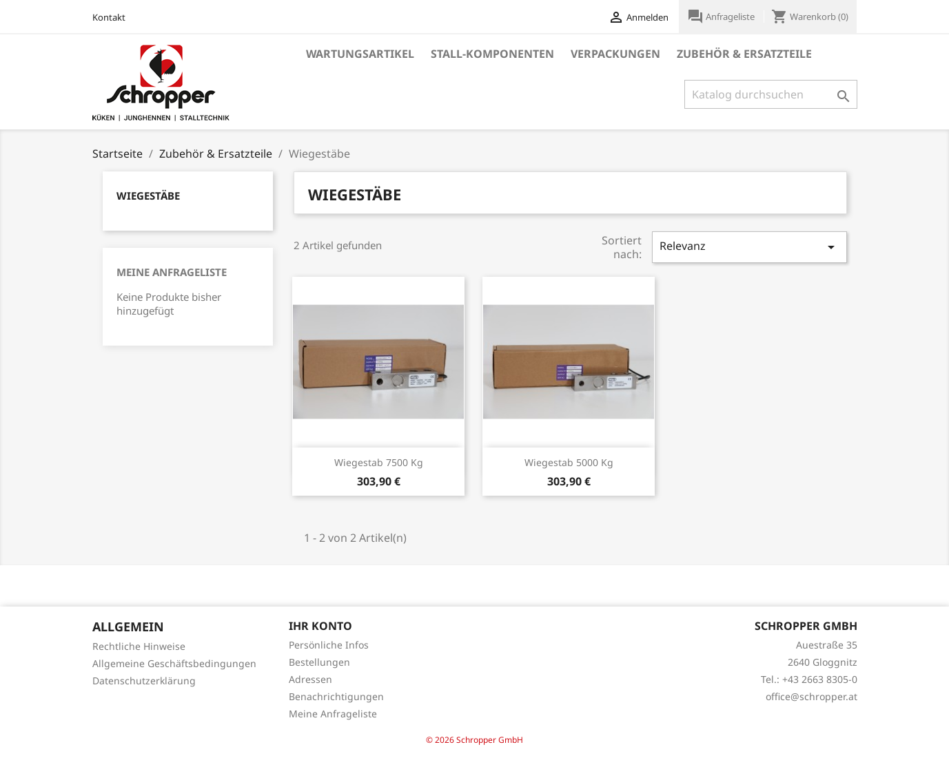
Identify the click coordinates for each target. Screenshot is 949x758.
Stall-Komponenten (492, 53)
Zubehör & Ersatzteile (744, 53)
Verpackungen (615, 53)
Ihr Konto (320, 625)
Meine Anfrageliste (171, 272)
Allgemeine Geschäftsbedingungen (174, 663)
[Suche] (770, 94)
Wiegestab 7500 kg (378, 462)
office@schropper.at (811, 696)
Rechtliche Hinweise (138, 646)
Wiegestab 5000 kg (568, 462)
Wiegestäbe (148, 195)
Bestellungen (319, 661)
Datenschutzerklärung (144, 680)
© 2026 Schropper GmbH (474, 740)
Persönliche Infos (329, 644)
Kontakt (108, 17)
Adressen (310, 679)
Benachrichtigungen (336, 696)
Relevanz (749, 246)
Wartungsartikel (360, 53)
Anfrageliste (722, 16)
